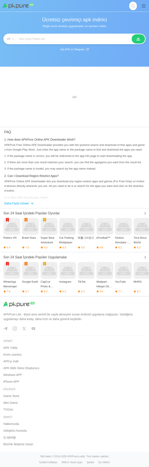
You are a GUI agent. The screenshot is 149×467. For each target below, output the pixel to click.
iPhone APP (11, 381)
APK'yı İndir (11, 361)
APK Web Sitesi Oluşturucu (21, 368)
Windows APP (12, 375)
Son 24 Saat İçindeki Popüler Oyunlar (31, 213)
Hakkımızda (11, 424)
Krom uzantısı (12, 354)
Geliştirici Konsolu (15, 430)
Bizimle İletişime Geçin (18, 444)
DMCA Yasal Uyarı (72, 462)
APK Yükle (10, 347)
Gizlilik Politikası (48, 462)
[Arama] (138, 39)
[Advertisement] (74, 97)
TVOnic (8, 409)
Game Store (11, 396)
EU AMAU (104, 462)
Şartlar (90, 462)
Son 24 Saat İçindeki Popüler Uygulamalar (35, 257)
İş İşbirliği (9, 437)
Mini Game (10, 402)
